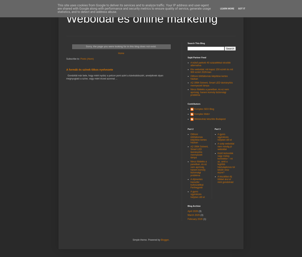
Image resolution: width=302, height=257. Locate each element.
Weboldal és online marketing (142, 18)
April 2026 (193, 211)
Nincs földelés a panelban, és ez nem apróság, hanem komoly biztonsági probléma (209, 92)
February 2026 (195, 219)
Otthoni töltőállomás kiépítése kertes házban (198, 138)
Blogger (165, 240)
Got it (241, 8)
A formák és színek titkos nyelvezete (89, 69)
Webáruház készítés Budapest (210, 119)
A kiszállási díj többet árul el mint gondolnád (225, 179)
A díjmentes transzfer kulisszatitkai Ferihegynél (196, 183)
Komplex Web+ (202, 114)
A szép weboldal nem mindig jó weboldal (226, 146)
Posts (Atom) (87, 59)
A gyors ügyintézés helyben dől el (197, 194)
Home (121, 53)
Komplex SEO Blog (204, 109)
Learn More (227, 8)
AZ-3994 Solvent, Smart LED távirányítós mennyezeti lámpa (199, 152)
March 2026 (194, 215)
